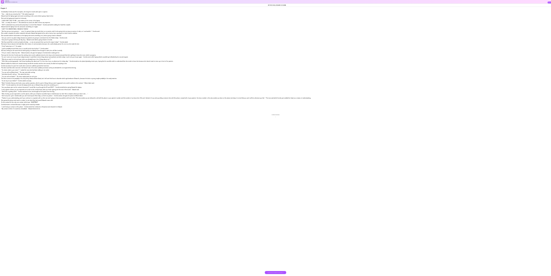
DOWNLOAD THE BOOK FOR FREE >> (275, 272)
